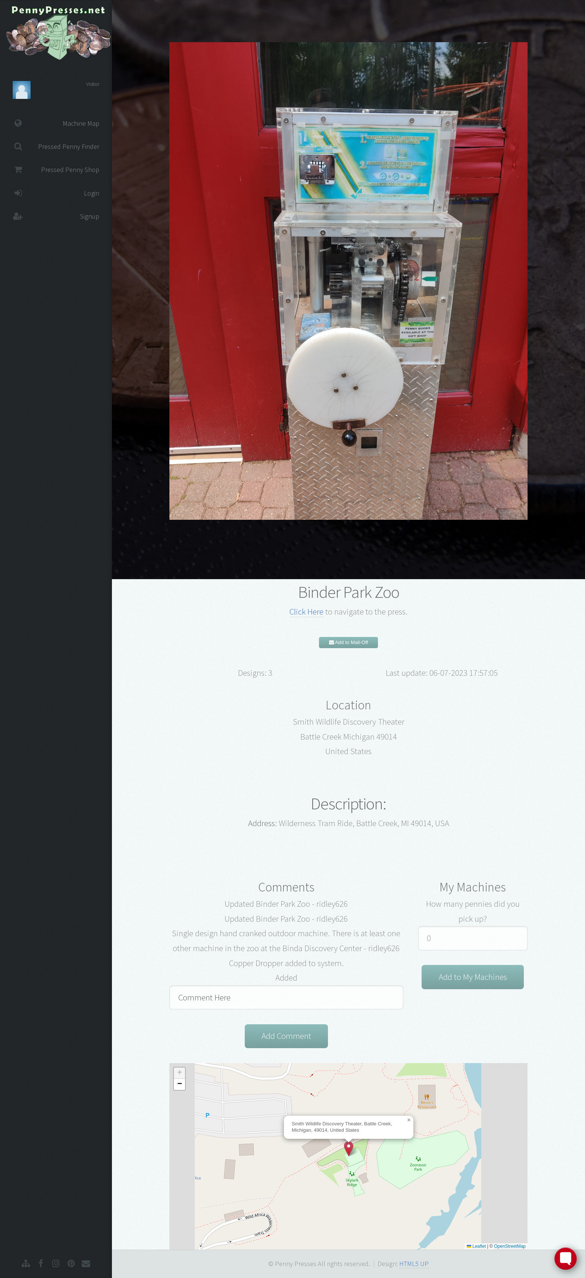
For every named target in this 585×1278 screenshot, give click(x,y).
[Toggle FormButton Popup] (565, 1258)
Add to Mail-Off (348, 642)
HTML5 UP (414, 1263)
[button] (348, 1148)
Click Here (306, 611)
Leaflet (476, 1246)
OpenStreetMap (510, 1246)
